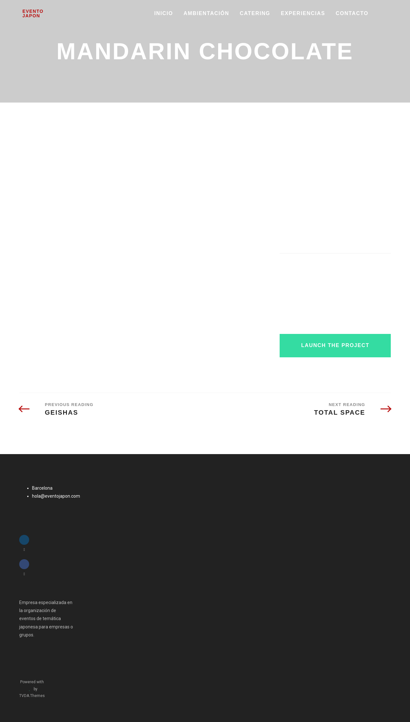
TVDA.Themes (32, 695)
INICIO (163, 13)
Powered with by (32, 689)
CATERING (255, 13)
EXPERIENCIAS (303, 13)
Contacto (352, 13)
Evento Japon (33, 13)
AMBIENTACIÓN (206, 13)
